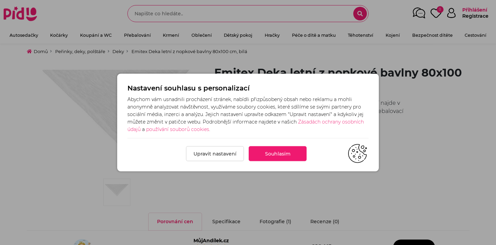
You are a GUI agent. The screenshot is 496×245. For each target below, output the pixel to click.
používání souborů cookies (177, 129)
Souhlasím (278, 154)
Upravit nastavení (214, 154)
